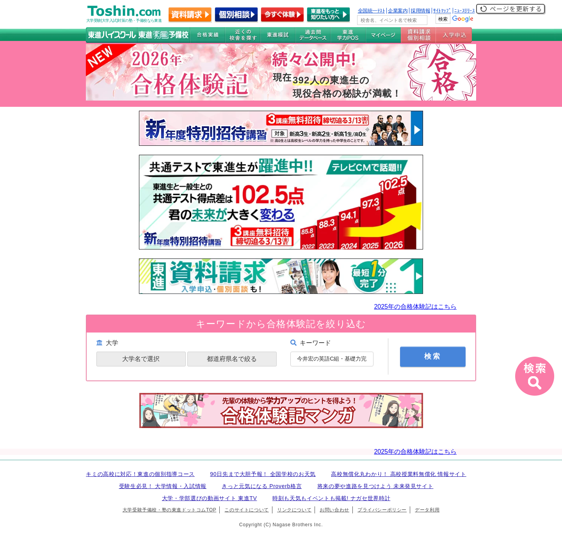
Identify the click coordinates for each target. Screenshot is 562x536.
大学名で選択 (141, 359)
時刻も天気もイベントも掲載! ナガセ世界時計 (331, 498)
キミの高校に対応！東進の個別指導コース (140, 474)
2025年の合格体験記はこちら (415, 306)
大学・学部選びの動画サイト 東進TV (209, 498)
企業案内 (397, 11)
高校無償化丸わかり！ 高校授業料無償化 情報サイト (398, 474)
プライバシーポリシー (382, 510)
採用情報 (420, 11)
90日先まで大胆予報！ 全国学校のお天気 (263, 474)
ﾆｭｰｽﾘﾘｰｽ (464, 11)
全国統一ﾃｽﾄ (371, 11)
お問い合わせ (334, 510)
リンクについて (294, 510)
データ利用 (427, 510)
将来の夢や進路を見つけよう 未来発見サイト (375, 486)
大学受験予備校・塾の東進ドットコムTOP (169, 510)
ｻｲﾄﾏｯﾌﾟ (442, 11)
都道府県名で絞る (232, 359)
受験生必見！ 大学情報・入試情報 (162, 486)
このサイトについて (246, 510)
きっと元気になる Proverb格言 (262, 486)
